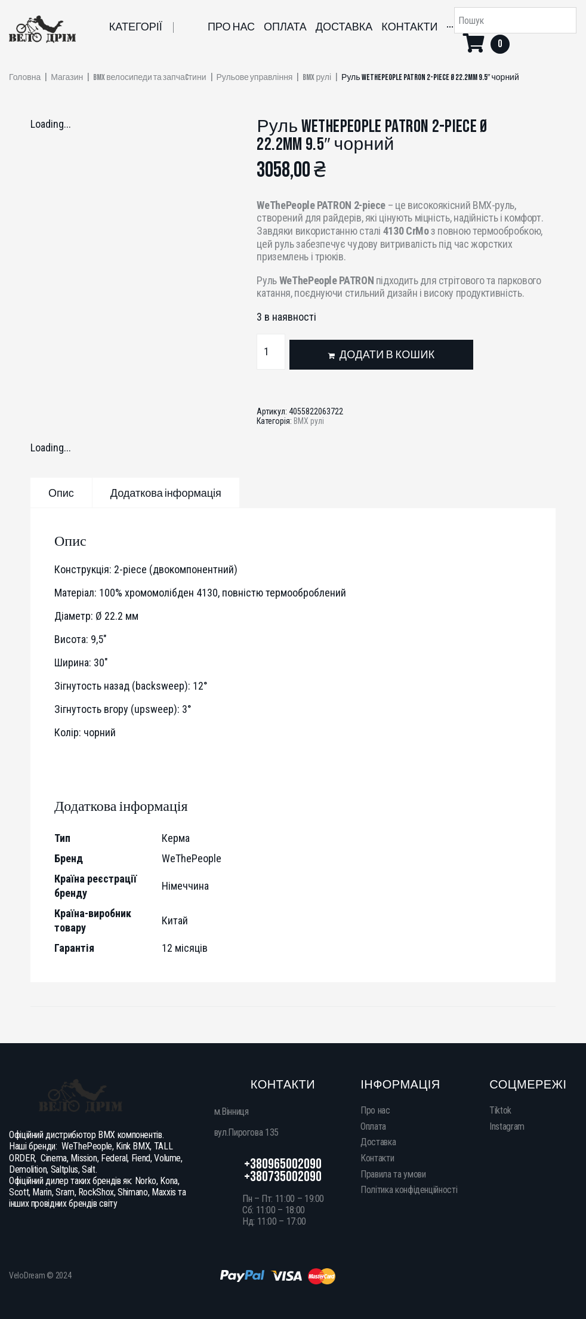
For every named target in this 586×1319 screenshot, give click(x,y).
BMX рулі (317, 77)
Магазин (67, 77)
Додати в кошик (387, 355)
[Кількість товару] (271, 352)
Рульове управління (255, 77)
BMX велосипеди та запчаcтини (149, 77)
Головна (25, 77)
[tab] (61, 493)
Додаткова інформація (165, 493)
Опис (61, 493)
